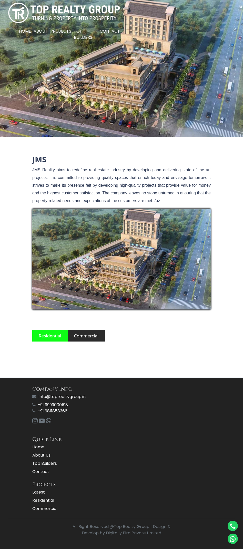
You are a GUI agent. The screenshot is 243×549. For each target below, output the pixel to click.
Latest (38, 492)
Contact (110, 31)
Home (25, 31)
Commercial (86, 336)
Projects (60, 33)
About (41, 31)
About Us (41, 455)
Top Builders (83, 34)
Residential (50, 336)
